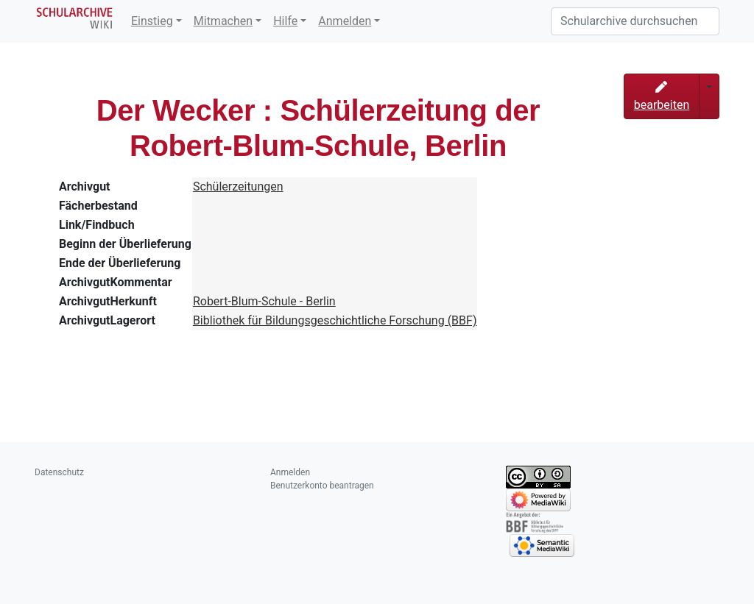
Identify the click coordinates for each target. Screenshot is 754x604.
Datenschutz (59, 472)
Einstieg (152, 21)
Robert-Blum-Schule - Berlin (264, 301)
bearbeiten (662, 96)
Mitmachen (223, 21)
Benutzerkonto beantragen (322, 485)
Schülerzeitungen (238, 186)
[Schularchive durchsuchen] (635, 21)
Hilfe (285, 21)
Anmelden (344, 21)
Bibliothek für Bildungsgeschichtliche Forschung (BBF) (335, 320)
